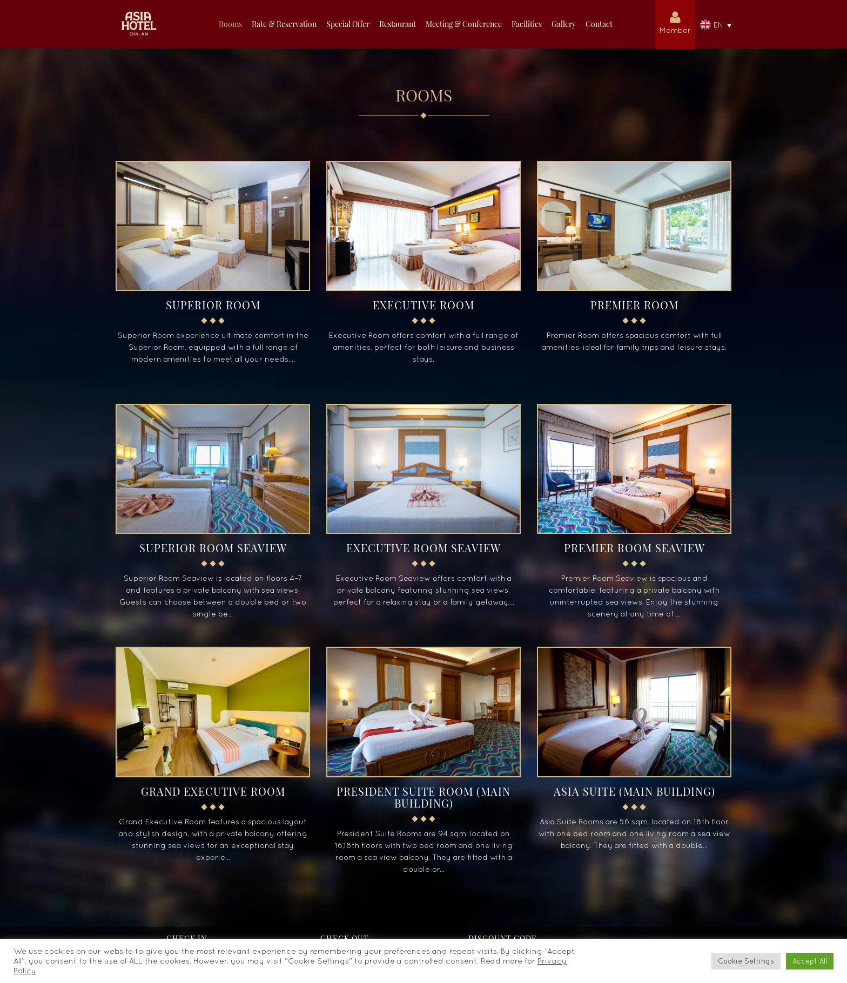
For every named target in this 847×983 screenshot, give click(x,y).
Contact (599, 24)
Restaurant (397, 24)
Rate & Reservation (284, 24)
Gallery (564, 24)
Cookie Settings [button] (746, 961)
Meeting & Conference (464, 24)
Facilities (527, 24)
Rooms (230, 24)
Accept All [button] (809, 961)
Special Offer (347, 24)
